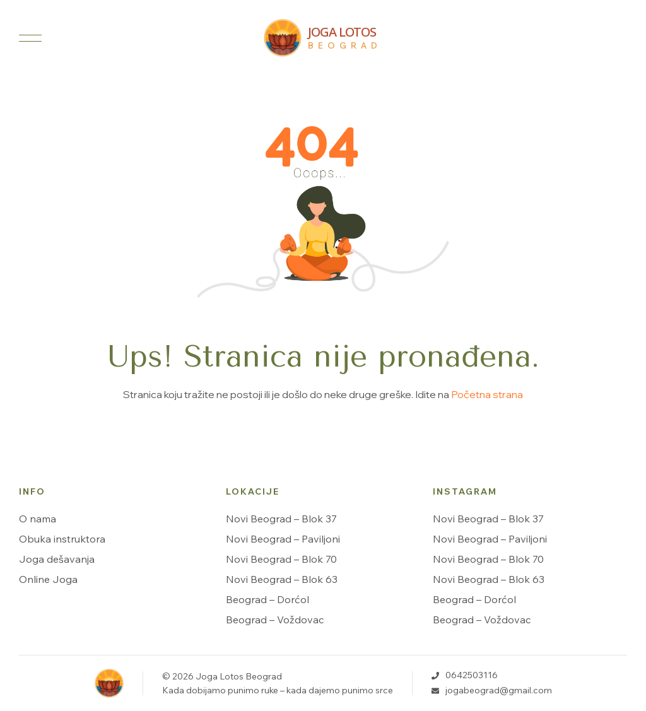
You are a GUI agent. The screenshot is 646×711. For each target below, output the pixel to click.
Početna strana (487, 394)
